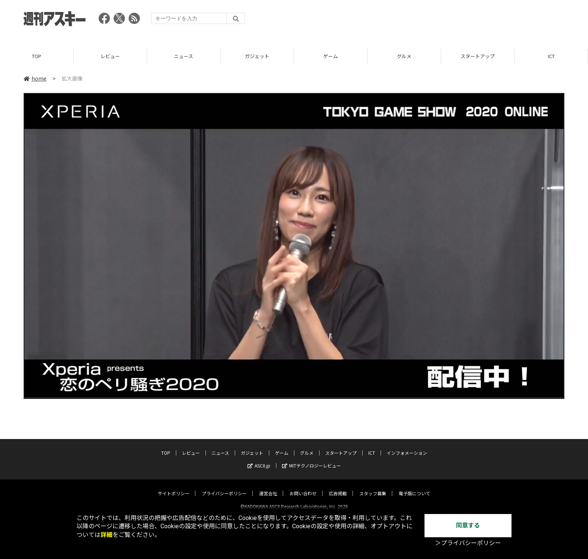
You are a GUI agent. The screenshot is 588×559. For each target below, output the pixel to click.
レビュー (110, 56)
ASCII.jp (259, 459)
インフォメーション (407, 446)
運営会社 (268, 487)
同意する (468, 525)
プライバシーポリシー (224, 487)
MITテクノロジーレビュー (311, 459)
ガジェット (257, 56)
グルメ (404, 56)
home (35, 78)
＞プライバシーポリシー (468, 543)
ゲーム (330, 56)
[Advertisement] (427, 20)
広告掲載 (338, 487)
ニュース (183, 56)
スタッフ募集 (372, 487)
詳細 (106, 534)
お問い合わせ (303, 487)
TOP (36, 56)
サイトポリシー (173, 487)
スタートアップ (477, 56)
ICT (551, 56)
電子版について (414, 487)
